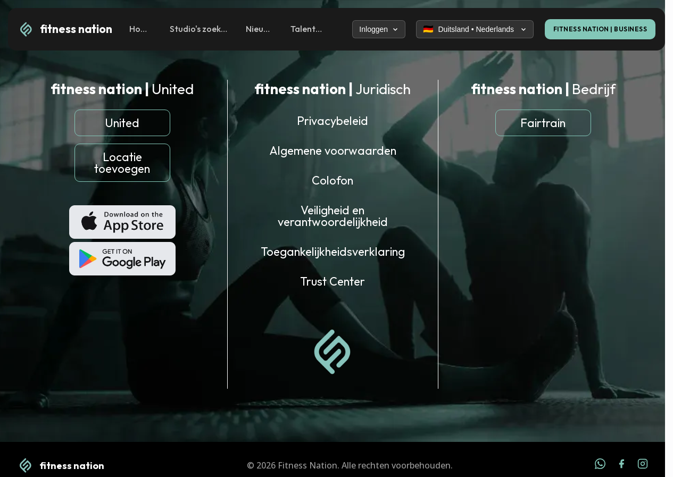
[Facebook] (621, 465)
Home (140, 28)
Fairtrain (543, 122)
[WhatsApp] (600, 465)
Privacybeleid (332, 120)
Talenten (306, 28)
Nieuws (259, 28)
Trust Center (332, 281)
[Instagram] (642, 465)
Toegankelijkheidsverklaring (333, 251)
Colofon (332, 180)
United (122, 122)
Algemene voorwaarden (332, 150)
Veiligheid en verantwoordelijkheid (333, 216)
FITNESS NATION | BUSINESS (600, 29)
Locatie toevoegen (122, 162)
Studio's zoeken (198, 28)
